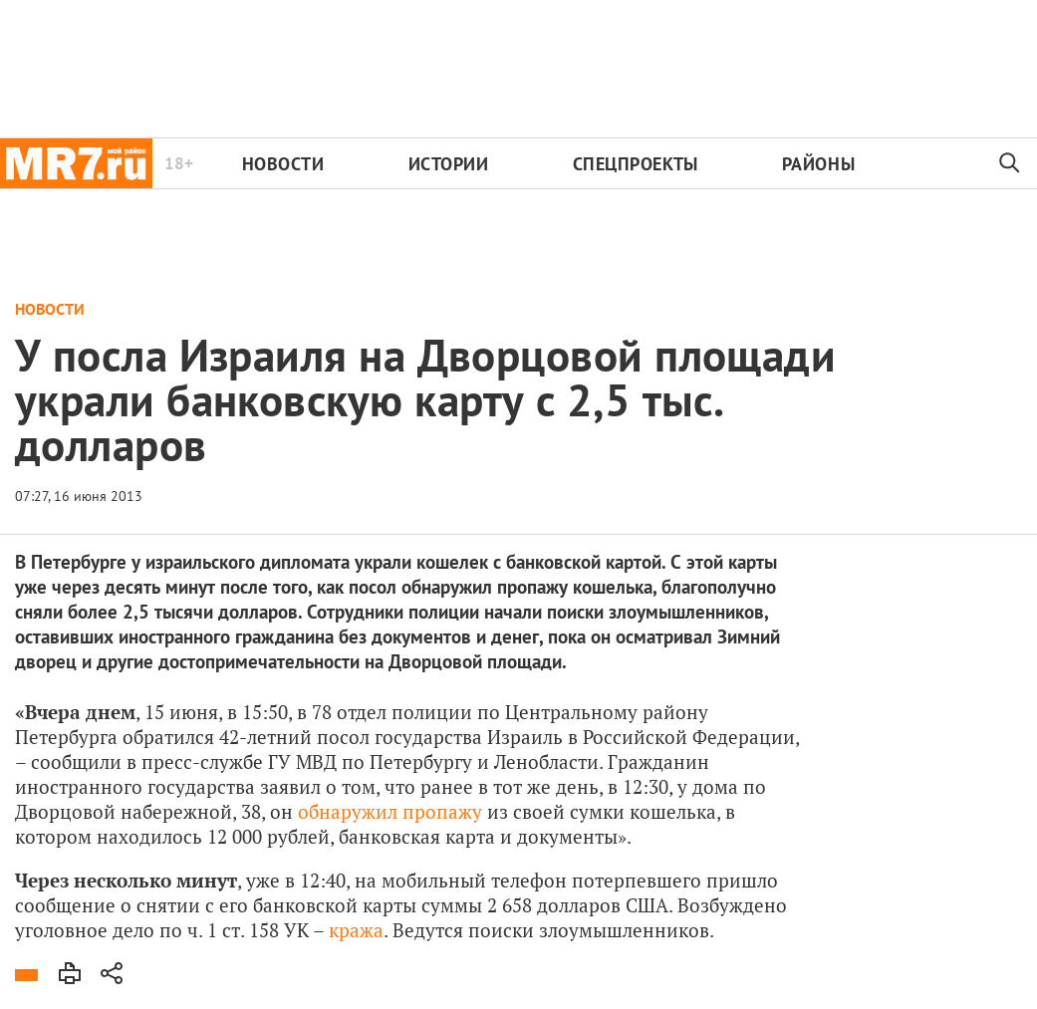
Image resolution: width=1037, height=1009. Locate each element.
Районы (818, 163)
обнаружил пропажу (390, 811)
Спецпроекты (635, 163)
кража (356, 929)
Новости (283, 163)
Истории (448, 163)
